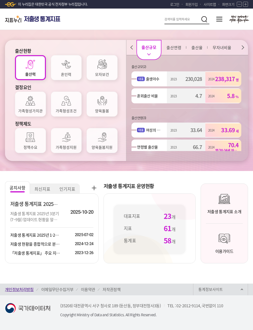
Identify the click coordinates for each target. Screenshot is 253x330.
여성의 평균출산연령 (151, 130)
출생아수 (151, 79)
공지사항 (17, 187)
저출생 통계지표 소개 (224, 203)
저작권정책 (112, 289)
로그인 (174, 4)
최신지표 (42, 189)
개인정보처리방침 (19, 289)
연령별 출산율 (147, 147)
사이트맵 (210, 4)
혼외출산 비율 (147, 96)
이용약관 (88, 289)
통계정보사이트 (210, 289)
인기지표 (67, 189)
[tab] (30, 67)
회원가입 (191, 4)
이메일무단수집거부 (57, 289)
